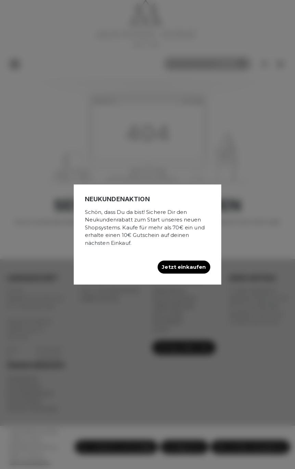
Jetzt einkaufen (184, 267)
